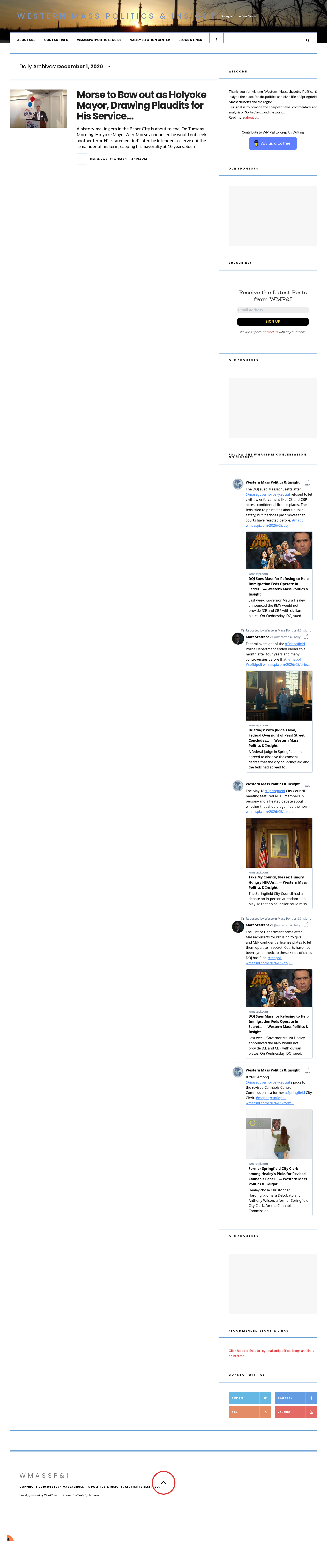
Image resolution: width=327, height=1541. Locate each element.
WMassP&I (44, 1481)
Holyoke (140, 163)
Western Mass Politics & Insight (117, 16)
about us (251, 121)
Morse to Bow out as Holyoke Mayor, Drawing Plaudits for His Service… (141, 109)
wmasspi (120, 163)
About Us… (26, 40)
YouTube (297, 1418)
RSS (251, 1418)
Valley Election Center (150, 40)
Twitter (251, 1404)
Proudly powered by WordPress (38, 1501)
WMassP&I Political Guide (99, 40)
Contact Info (56, 40)
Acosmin (93, 1501)
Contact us (270, 338)
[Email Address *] (273, 315)
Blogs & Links (190, 40)
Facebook (297, 1404)
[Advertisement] (273, 220)
